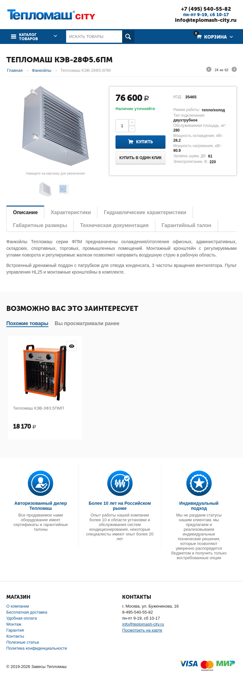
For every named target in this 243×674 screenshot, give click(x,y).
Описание (25, 212)
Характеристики (71, 212)
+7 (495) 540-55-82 (206, 9)
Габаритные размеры (40, 225)
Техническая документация (114, 225)
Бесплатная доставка (26, 612)
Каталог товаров (28, 37)
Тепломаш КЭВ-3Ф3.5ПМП (38, 408)
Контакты (15, 636)
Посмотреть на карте (142, 630)
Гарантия (15, 630)
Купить (144, 141)
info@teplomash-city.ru (206, 20)
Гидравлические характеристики (145, 212)
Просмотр (71, 346)
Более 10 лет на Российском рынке (120, 506)
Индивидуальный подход (199, 506)
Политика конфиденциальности (36, 648)
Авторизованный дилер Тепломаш (40, 506)
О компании (17, 606)
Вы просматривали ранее (87, 323)
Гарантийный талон (186, 225)
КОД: (177, 97)
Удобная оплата (21, 618)
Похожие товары (27, 323)
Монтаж (13, 624)
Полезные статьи (22, 642)
